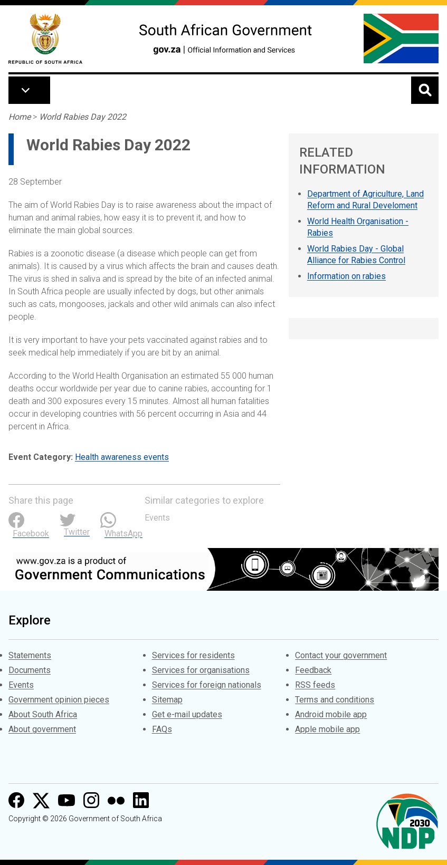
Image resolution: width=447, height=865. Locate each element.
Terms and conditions (334, 700)
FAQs (162, 729)
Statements (29, 655)
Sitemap (167, 700)
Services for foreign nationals (206, 685)
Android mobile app (331, 714)
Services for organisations (201, 670)
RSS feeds (315, 685)
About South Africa (42, 714)
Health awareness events (122, 457)
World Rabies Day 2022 (82, 117)
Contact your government (341, 655)
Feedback (313, 670)
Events (157, 518)
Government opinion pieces (58, 700)
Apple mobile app (327, 729)
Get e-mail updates (187, 714)
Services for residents (193, 655)
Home (19, 117)
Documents (29, 670)
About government (42, 729)
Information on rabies (346, 276)
